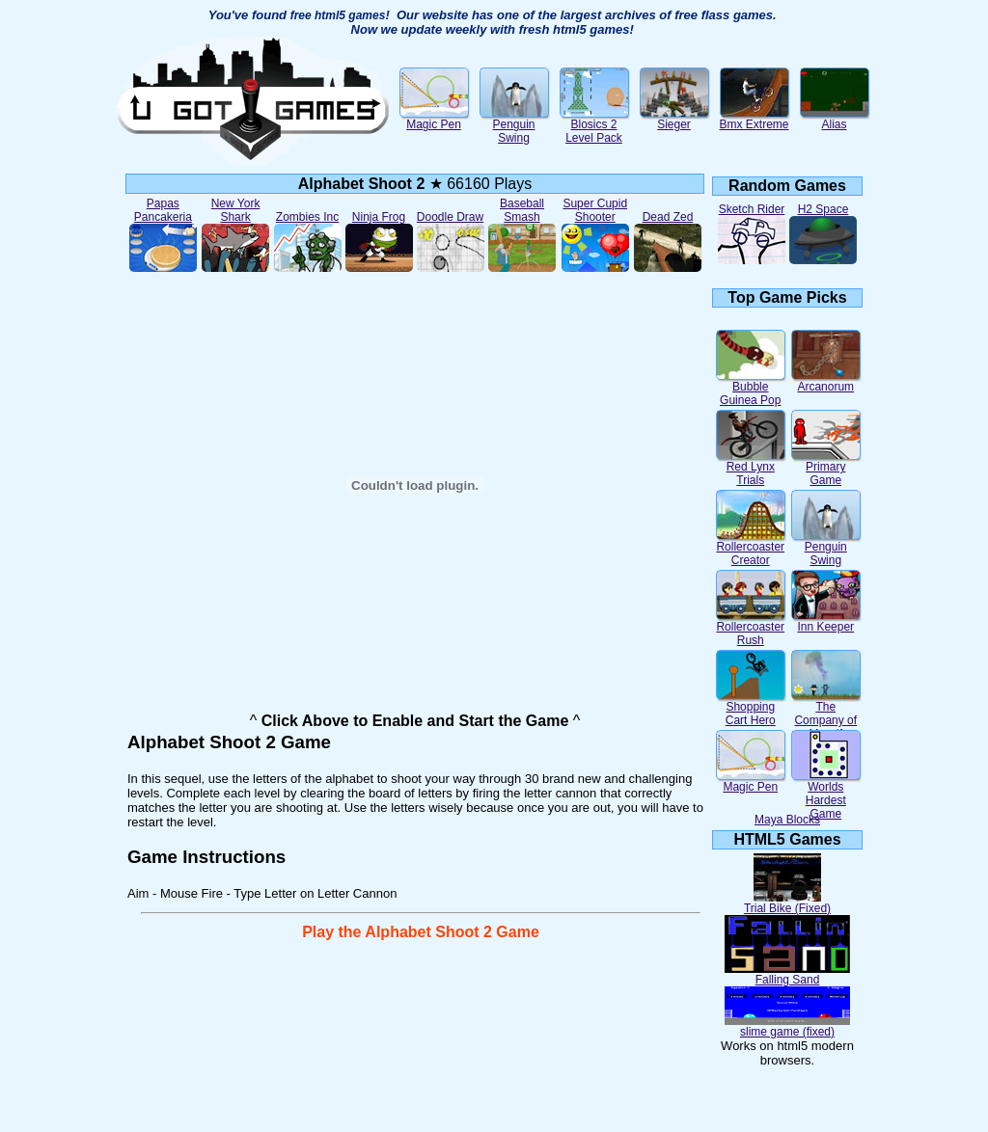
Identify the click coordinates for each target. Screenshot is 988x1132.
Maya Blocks (787, 819)
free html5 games (338, 15)
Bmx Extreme (753, 119)
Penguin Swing (514, 126)
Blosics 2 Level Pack (594, 126)
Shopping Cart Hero (750, 708)
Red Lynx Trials (750, 468)
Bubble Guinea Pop (750, 388)
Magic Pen (434, 119)
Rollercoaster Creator (750, 548)
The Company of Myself (826, 715)
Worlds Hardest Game (826, 795)
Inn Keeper (826, 621)
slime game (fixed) (787, 1026)
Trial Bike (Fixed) (787, 903)
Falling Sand (787, 974)
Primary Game (826, 468)
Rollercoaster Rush (750, 628)
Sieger (674, 119)
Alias (834, 119)
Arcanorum (826, 381)
